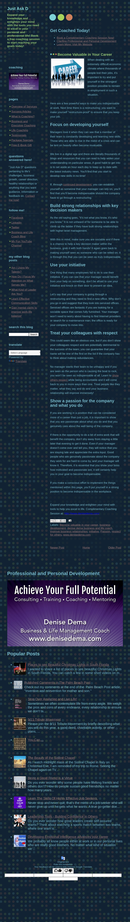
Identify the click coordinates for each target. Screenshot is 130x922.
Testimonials (18, 135)
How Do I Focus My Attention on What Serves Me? (23, 280)
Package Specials (22, 140)
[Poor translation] (68, 871)
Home (86, 547)
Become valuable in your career (79, 524)
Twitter (15, 227)
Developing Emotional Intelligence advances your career (68, 837)
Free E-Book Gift (21, 145)
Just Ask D (17, 8)
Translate (18, 361)
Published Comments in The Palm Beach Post (57, 682)
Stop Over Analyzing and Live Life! (52, 699)
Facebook (17, 217)
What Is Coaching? (23, 116)
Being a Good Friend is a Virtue (50, 778)
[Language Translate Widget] (25, 352)
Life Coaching (19, 130)
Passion (105, 531)
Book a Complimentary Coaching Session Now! (85, 37)
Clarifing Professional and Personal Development (86, 41)
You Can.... (36, 740)
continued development (77, 184)
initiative (94, 531)
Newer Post (57, 547)
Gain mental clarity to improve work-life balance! (24, 312)
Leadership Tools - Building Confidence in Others (62, 816)
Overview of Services (24, 106)
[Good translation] (58, 871)
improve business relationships (69, 531)
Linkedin (16, 222)
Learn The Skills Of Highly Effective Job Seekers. (63, 798)
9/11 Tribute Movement (44, 719)
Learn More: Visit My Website (75, 44)
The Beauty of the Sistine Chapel (51, 758)
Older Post (114, 547)
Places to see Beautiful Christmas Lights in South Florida (68, 664)
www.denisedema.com (77, 534)
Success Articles (21, 111)
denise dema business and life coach (89, 528)
